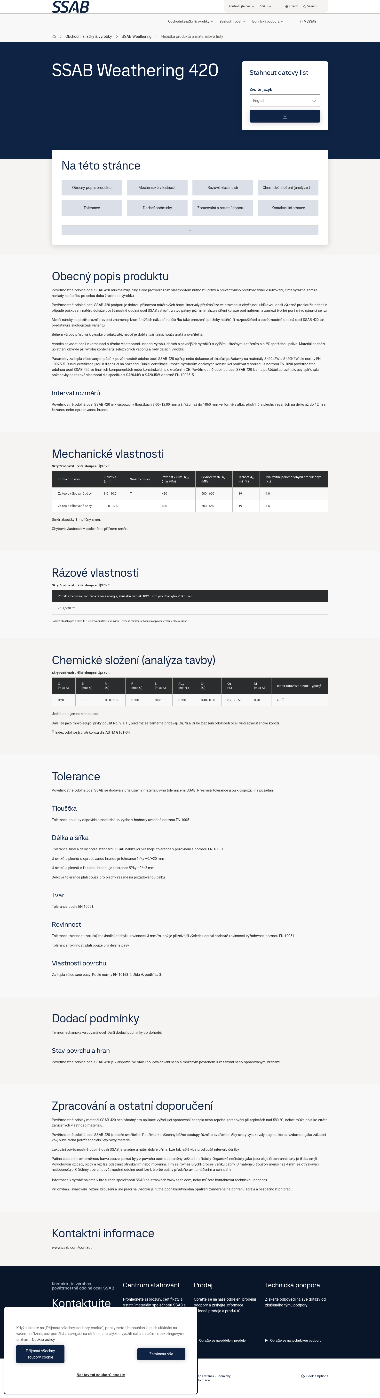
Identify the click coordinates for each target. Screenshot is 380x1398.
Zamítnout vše (144, 1357)
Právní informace (198, 1380)
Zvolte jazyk (261, 89)
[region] (101, 1353)
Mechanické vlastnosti (157, 187)
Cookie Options (314, 1376)
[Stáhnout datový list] (285, 116)
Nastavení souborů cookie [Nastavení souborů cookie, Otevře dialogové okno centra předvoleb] (101, 1375)
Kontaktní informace (288, 208)
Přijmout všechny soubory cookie (57, 1357)
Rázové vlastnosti (222, 187)
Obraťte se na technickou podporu (293, 1340)
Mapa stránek (204, 1376)
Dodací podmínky (157, 208)
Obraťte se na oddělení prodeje (220, 1340)
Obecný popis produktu (91, 187)
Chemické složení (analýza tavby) (290, 187)
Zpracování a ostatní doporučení (224, 208)
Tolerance (92, 208)
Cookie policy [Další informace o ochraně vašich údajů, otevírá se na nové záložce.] (43, 1346)
